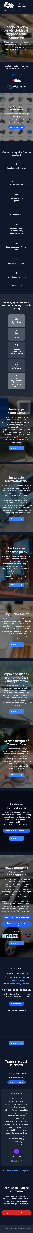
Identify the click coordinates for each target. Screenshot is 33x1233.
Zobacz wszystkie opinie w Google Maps (16, 1171)
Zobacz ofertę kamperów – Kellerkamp (16, 924)
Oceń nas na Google (17, 1082)
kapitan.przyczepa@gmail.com (17, 984)
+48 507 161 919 (18, 980)
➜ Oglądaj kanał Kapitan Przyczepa (16, 1213)
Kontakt (13, 11)
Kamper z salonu (24, 11)
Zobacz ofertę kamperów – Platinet (16, 917)
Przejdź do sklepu (16, 127)
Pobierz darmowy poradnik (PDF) (16, 831)
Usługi (5, 11)
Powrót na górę (16, 448)
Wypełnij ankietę (16, 1004)
